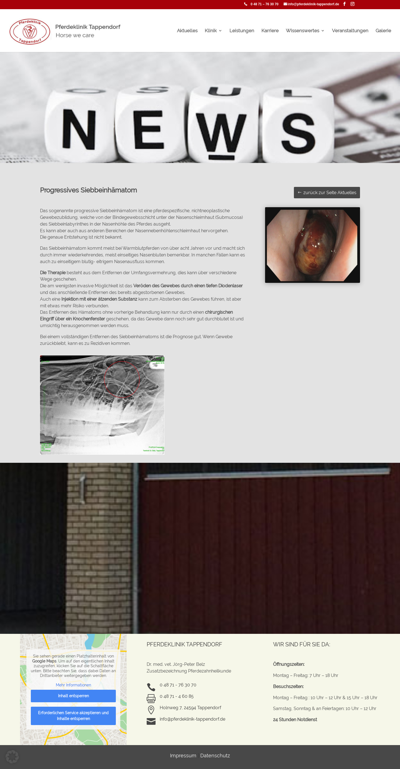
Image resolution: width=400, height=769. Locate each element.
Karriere (270, 31)
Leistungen (241, 31)
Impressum (183, 755)
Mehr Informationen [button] (73, 685)
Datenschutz (215, 755)
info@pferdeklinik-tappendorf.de (313, 4)
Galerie (383, 31)
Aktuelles (187, 31)
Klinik (211, 31)
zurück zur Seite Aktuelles (329, 192)
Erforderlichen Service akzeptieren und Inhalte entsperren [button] (73, 716)
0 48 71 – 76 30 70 (264, 4)
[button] (12, 757)
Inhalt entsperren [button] (73, 696)
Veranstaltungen (350, 31)
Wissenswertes (302, 31)
